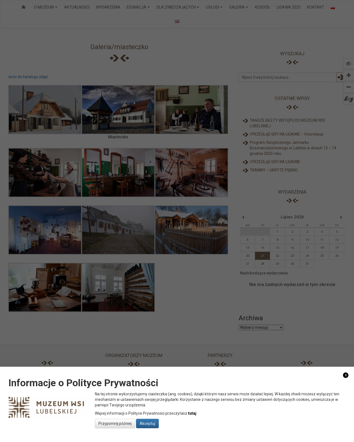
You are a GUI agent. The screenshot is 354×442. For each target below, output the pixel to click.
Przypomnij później (115, 423)
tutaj (192, 413)
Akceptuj (147, 423)
